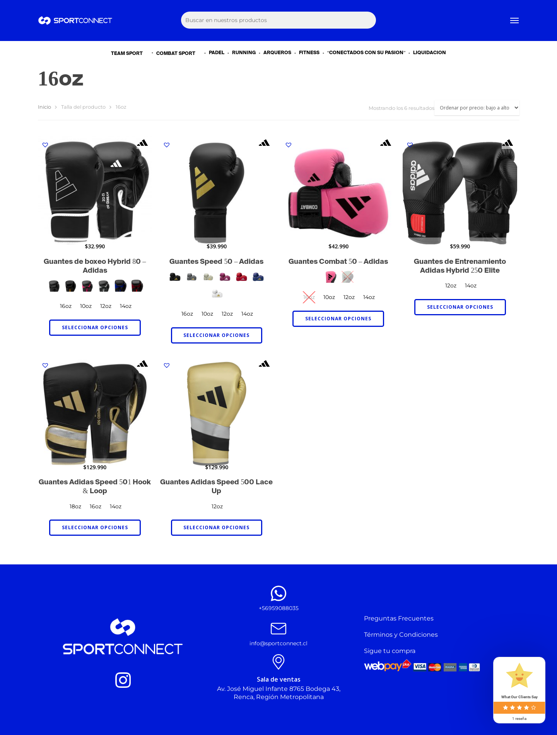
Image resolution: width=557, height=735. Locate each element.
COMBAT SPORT (179, 53)
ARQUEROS (277, 53)
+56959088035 (279, 608)
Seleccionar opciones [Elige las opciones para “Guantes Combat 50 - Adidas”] (338, 318)
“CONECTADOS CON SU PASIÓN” (366, 53)
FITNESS (309, 53)
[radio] (54, 285)
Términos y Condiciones (401, 634)
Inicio (44, 107)
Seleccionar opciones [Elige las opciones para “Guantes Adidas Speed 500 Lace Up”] (216, 527)
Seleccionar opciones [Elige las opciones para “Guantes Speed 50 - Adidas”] (216, 335)
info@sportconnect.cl (278, 643)
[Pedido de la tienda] (476, 107)
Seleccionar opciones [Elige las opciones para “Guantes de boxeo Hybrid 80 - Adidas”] (95, 327)
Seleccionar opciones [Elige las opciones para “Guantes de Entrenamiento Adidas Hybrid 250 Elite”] (460, 307)
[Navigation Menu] (514, 20)
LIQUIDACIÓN (429, 53)
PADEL (216, 53)
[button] (45, 144)
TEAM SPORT (130, 53)
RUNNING (244, 53)
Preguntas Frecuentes (399, 618)
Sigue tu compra (389, 651)
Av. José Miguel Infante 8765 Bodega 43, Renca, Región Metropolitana (278, 693)
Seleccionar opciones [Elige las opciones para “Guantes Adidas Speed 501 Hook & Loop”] (95, 527)
